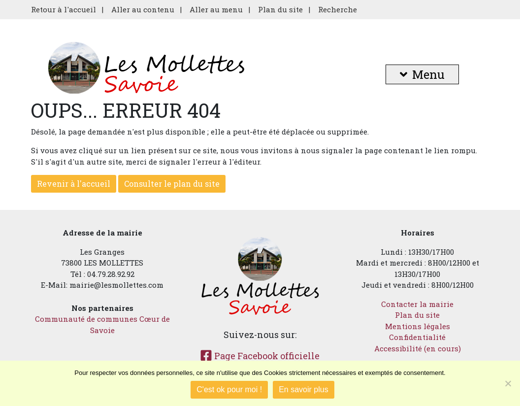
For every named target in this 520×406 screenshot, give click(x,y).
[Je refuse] (508, 383)
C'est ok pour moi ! (229, 389)
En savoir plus (303, 389)
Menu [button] (422, 74)
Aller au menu (216, 9)
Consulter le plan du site (172, 183)
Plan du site (280, 9)
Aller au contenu (142, 9)
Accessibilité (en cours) (417, 348)
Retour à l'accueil (63, 9)
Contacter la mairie (417, 304)
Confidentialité (417, 337)
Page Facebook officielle (260, 356)
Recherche (337, 9)
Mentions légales (417, 326)
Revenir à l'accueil (73, 183)
